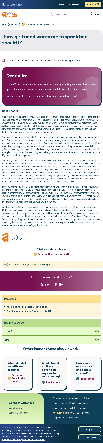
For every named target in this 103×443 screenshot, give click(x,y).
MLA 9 (8, 331)
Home (4, 24)
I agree (89, 430)
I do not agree (90, 438)
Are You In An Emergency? (70, 4)
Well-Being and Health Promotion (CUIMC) (29, 311)
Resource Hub (60, 412)
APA (6, 340)
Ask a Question (16, 408)
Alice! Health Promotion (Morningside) (27, 306)
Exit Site (91, 4)
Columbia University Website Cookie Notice (23, 440)
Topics (14, 24)
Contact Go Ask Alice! (19, 412)
